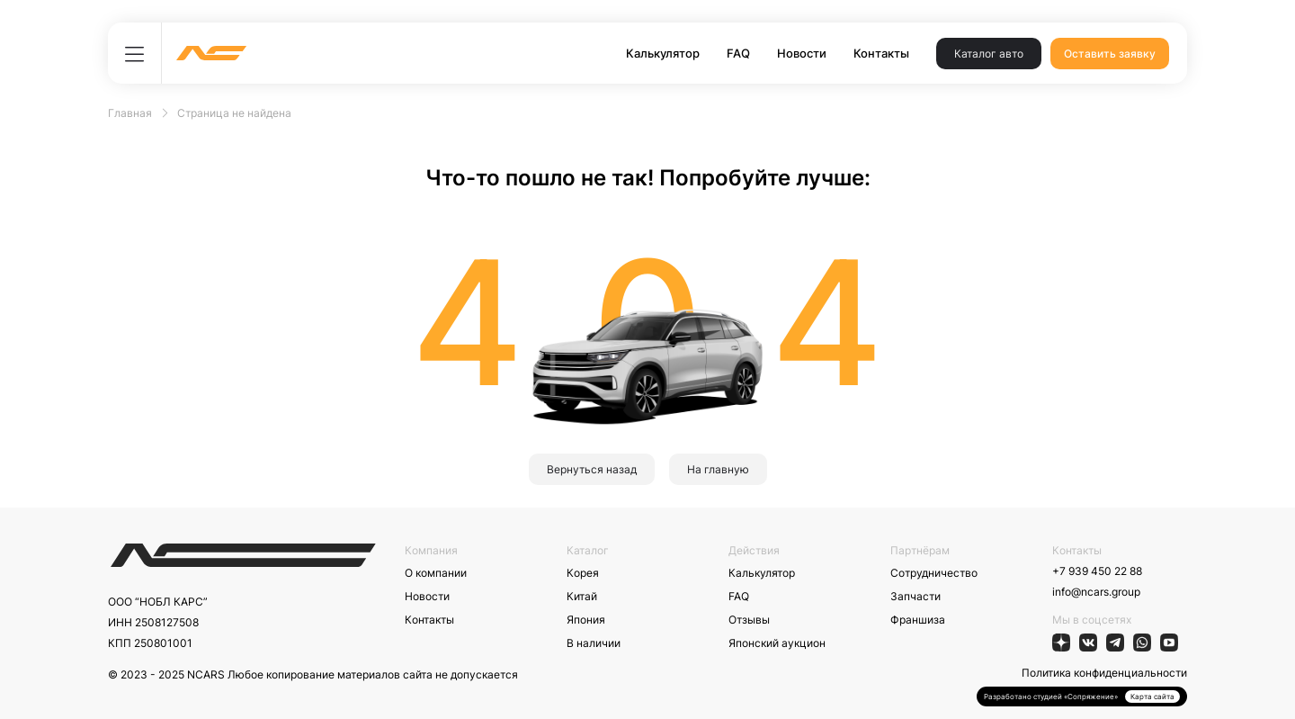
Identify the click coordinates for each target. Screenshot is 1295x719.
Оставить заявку (1110, 53)
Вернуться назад (592, 469)
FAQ (738, 53)
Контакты (881, 53)
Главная (130, 113)
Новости (801, 53)
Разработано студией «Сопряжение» (1051, 696)
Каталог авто (988, 53)
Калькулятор (663, 53)
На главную (718, 469)
